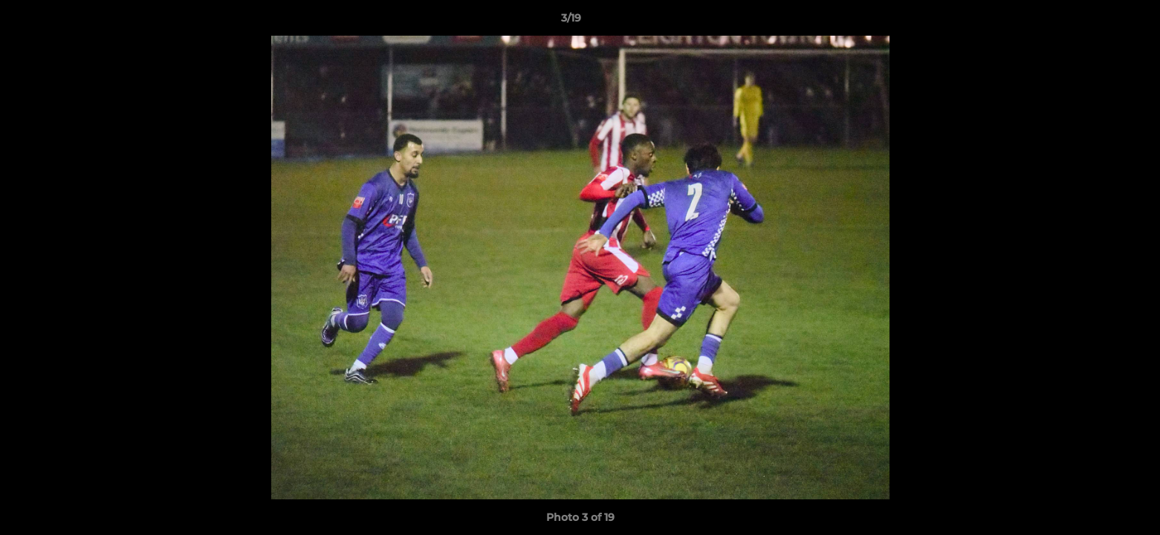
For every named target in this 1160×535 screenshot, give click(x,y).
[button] (1097, 21)
